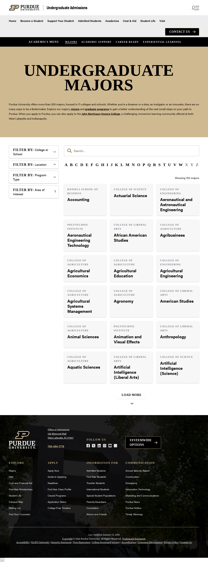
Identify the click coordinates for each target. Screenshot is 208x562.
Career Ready (127, 42)
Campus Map (16, 501)
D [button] (81, 165)
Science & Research (30, 280)
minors (75, 109)
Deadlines (53, 483)
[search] (131, 150)
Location (29, 164)
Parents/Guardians (96, 501)
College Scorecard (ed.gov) (106, 542)
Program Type (29, 177)
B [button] (71, 165)
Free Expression (81, 542)
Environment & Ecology (32, 233)
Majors (71, 42)
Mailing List (15, 508)
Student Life (147, 21)
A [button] (66, 165)
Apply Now (53, 470)
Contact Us (179, 31)
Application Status (57, 501)
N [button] (133, 165)
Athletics (23, 208)
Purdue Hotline (133, 508)
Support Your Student (60, 21)
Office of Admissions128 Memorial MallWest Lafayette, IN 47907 (60, 433)
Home (12, 21)
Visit (162, 21)
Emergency (131, 483)
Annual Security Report (137, 470)
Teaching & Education (31, 285)
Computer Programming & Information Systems (34, 221)
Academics (112, 21)
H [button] (102, 165)
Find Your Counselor (19, 514)
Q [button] (149, 165)
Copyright (67, 538)
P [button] (144, 165)
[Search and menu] (195, 8)
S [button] (159, 165)
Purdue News (133, 501)
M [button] (127, 165)
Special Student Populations (101, 495)
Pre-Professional (28, 265)
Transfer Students (96, 483)
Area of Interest (28, 192)
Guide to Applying (57, 476)
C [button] (76, 165)
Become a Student (31, 21)
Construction (132, 476)
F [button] (92, 165)
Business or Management (33, 213)
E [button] (87, 165)
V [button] (174, 165)
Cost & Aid (129, 21)
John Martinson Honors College (101, 114)
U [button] (169, 165)
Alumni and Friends (97, 514)
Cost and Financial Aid (20, 483)
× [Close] (2, 559)
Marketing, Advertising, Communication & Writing (34, 252)
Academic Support (96, 42)
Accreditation (128, 542)
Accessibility (23, 542)
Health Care (25, 239)
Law (20, 244)
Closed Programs (57, 495)
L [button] (121, 165)
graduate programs (97, 109)
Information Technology (138, 489)
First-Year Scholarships (21, 489)
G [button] (97, 165)
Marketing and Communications (142, 495)
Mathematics (26, 259)
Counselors (93, 508)
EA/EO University (40, 542)
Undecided (24, 290)
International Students (98, 489)
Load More (131, 395)
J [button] (112, 165)
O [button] (138, 165)
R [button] (154, 165)
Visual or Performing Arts (33, 296)
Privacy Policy (171, 542)
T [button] (164, 165)
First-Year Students (96, 476)
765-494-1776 (56, 446)
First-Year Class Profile (59, 489)
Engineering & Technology (34, 228)
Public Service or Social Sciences (32, 272)
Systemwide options (141, 442)
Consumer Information (150, 542)
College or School (30, 152)
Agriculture (25, 202)
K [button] (116, 165)
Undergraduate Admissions (67, 7)
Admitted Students (89, 21)
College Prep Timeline (59, 508)
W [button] (181, 165)
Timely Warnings (134, 514)
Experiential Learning (162, 42)
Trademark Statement (133, 538)
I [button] (107, 165)
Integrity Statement (61, 542)
